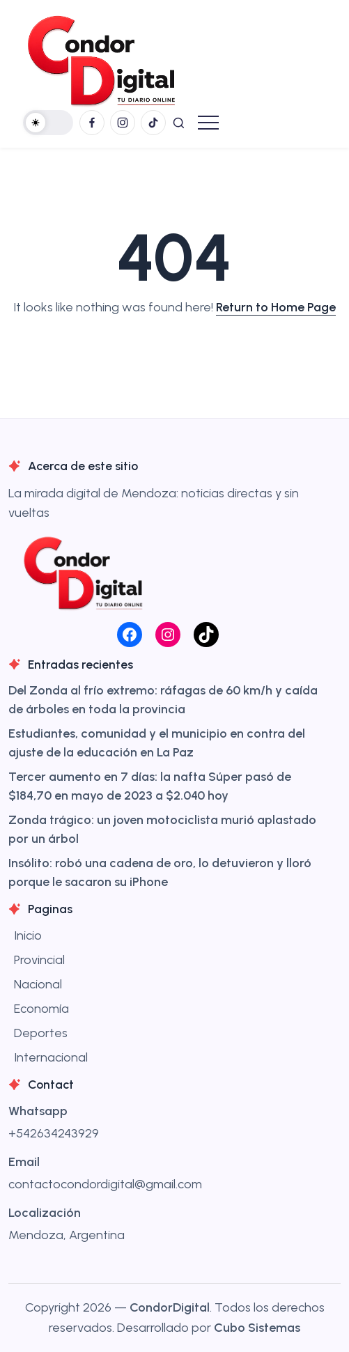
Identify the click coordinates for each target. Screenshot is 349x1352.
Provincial (39, 960)
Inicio (28, 935)
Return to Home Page (276, 307)
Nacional (38, 984)
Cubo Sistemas (257, 1327)
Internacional (51, 1057)
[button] (48, 122)
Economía (41, 1008)
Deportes (41, 1033)
